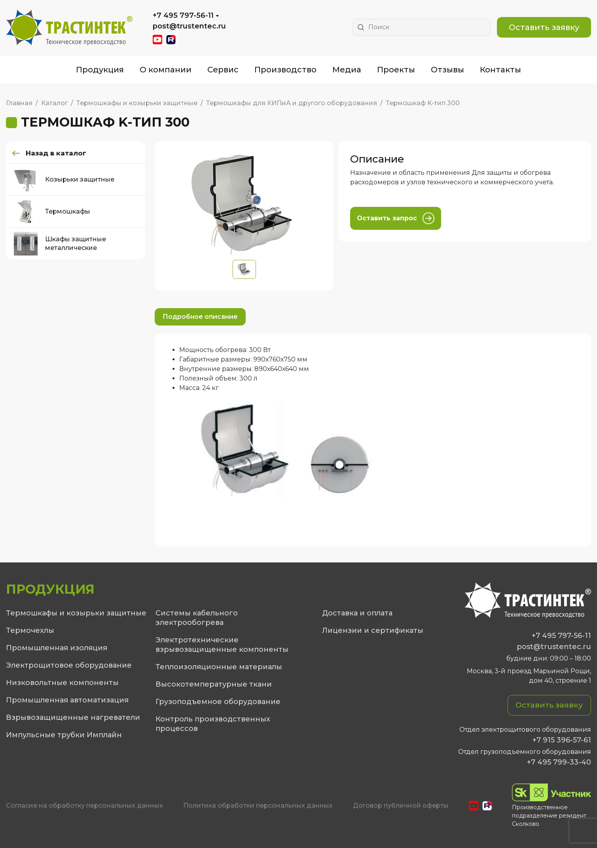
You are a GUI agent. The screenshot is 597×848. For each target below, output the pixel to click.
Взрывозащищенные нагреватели (73, 717)
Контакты (500, 69)
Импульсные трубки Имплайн (64, 735)
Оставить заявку (544, 27)
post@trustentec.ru (189, 26)
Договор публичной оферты (401, 805)
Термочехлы (30, 630)
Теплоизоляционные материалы (218, 666)
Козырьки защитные (64, 180)
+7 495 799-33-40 (559, 762)
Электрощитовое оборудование (69, 665)
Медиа (346, 69)
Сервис (223, 69)
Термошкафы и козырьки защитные (76, 613)
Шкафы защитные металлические (60, 244)
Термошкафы (52, 212)
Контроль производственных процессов (212, 724)
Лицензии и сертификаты (372, 630)
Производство (285, 69)
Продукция (100, 69)
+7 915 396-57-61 (562, 740)
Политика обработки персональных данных (258, 805)
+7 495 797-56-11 (183, 15)
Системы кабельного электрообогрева (196, 618)
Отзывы (447, 69)
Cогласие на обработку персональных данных (84, 805)
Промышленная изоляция (56, 648)
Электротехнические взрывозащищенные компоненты (221, 645)
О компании (165, 69)
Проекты (396, 69)
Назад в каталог (59, 153)
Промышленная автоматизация (67, 700)
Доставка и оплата (357, 613)
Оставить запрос (395, 218)
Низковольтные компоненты (62, 682)
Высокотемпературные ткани (213, 684)
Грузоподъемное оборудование (217, 701)
